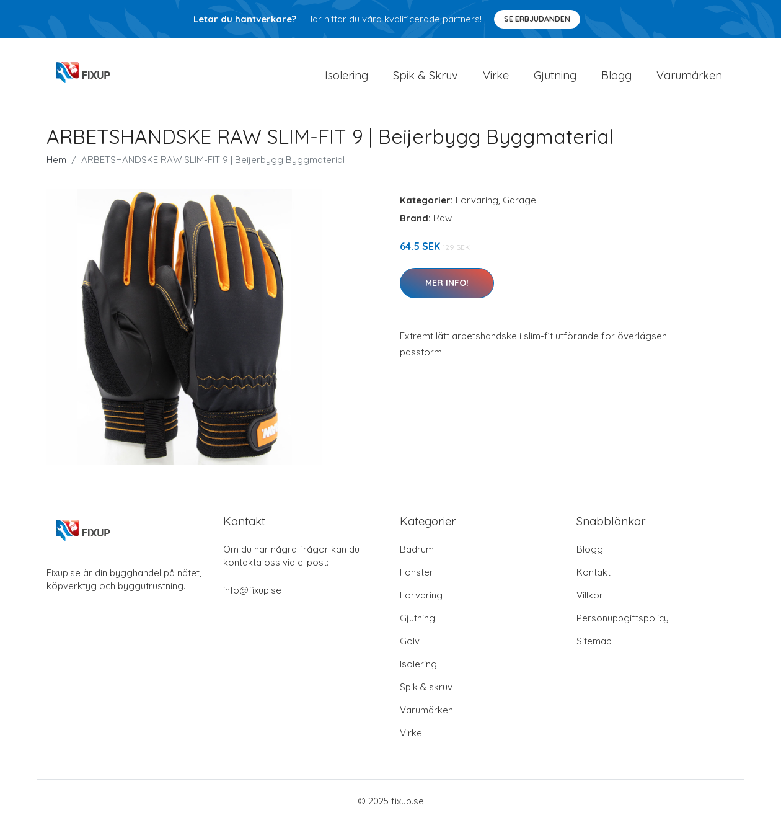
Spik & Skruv (425, 75)
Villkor (589, 596)
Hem (56, 160)
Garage (519, 201)
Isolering (346, 75)
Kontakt (593, 573)
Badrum (417, 550)
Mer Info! (447, 283)
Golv (410, 641)
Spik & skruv (426, 687)
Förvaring (477, 201)
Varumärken (689, 75)
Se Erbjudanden (537, 19)
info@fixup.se (252, 591)
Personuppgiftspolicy (622, 619)
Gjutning (555, 75)
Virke (496, 75)
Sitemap (594, 641)
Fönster (416, 573)
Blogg (616, 75)
